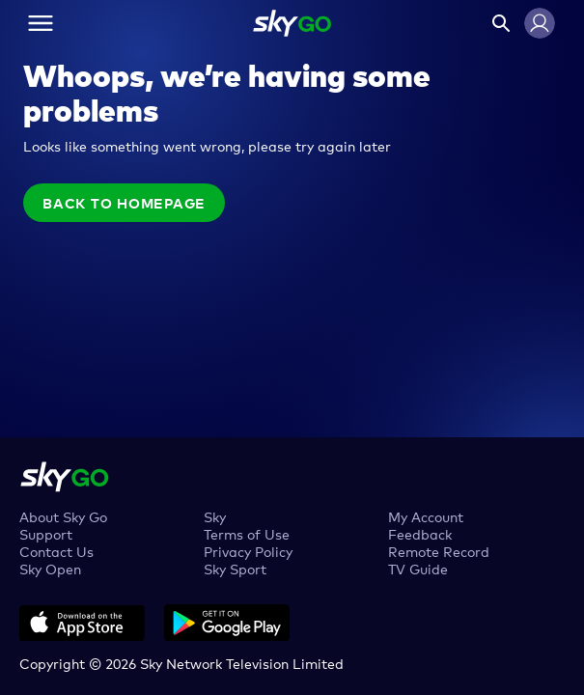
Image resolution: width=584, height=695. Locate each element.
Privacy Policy (248, 551)
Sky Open (50, 568)
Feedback (420, 533)
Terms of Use (247, 533)
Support (45, 533)
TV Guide (418, 568)
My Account (425, 516)
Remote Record (438, 551)
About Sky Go (63, 516)
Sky (215, 516)
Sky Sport (235, 568)
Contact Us (56, 551)
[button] (539, 23)
